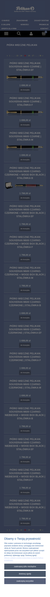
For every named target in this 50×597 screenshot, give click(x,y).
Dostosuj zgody (25, 574)
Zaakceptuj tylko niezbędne (25, 567)
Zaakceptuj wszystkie (25, 581)
